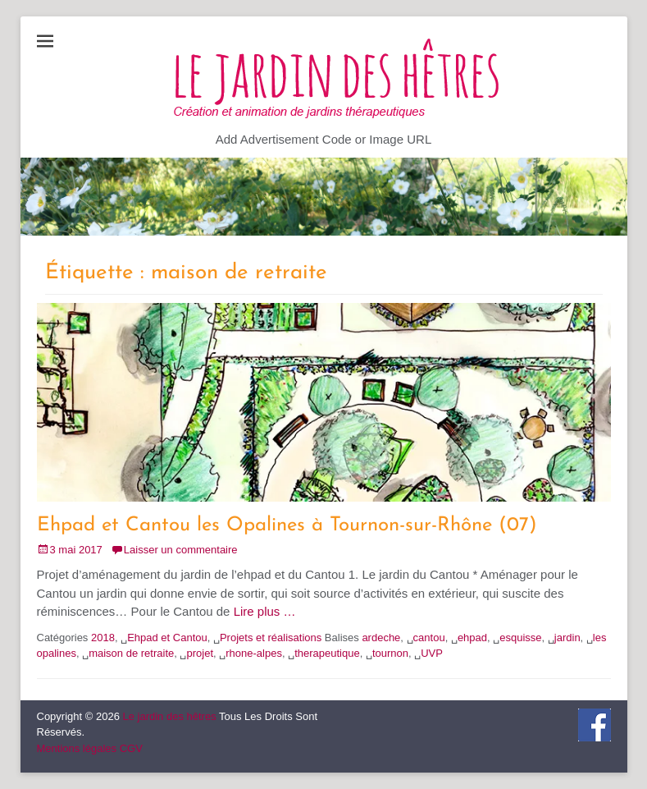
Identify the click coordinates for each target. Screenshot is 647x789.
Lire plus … (265, 611)
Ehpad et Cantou (167, 637)
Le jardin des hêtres (169, 716)
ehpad (472, 637)
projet (199, 653)
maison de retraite (131, 653)
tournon (390, 653)
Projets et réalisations (270, 637)
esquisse (520, 637)
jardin (567, 637)
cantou (429, 637)
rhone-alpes (254, 653)
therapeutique (327, 653)
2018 (103, 637)
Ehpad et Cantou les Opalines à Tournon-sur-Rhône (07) (287, 525)
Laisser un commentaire (181, 550)
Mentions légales (77, 748)
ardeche (381, 637)
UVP (432, 653)
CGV (131, 748)
